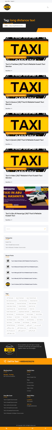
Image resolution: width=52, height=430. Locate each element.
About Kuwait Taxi (31, 377)
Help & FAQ (7, 1)
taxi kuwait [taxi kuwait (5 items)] (34, 322)
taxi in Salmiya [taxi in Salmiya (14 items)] (40, 319)
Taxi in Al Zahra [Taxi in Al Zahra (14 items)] (39, 314)
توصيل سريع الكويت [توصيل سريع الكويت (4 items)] (10, 327)
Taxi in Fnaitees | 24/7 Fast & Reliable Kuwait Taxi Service (25, 65)
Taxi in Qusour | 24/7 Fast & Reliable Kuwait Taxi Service (25, 103)
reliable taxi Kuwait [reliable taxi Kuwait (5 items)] (36, 311)
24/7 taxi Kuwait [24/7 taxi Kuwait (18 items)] (10, 298)
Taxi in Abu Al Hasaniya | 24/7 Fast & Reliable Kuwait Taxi (23, 214)
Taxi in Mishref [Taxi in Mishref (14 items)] (21, 319)
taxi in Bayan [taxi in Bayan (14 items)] (9, 317)
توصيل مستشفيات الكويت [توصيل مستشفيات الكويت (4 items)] (21, 327)
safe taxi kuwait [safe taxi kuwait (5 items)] (10, 314)
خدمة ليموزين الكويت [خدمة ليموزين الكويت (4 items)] (22, 330)
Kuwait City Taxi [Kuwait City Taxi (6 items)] (32, 306)
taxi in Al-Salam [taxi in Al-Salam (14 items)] (30, 314)
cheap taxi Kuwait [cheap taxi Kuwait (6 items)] (10, 303)
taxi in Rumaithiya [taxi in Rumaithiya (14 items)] (30, 319)
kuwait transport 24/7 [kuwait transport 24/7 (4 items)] (11, 311)
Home (6, 25)
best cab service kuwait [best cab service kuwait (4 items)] (12, 300)
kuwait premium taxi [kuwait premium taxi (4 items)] (11, 308)
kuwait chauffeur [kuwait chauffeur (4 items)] (22, 306)
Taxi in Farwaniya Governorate (11, 410)
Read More (8, 70)
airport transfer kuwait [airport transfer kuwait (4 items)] (31, 298)
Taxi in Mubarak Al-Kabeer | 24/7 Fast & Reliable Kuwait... (24, 266)
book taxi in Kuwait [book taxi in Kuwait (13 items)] (23, 300)
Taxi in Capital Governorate (10, 399)
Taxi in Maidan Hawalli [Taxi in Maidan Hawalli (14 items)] (11, 319)
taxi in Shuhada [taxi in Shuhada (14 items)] (26, 322)
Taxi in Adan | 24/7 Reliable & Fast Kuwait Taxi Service (24, 176)
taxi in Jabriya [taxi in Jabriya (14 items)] (34, 317)
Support (12, 1)
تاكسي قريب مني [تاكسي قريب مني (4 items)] (37, 325)
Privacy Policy (30, 385)
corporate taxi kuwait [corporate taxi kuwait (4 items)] (21, 303)
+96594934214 (26, 361)
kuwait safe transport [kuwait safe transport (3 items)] (22, 308)
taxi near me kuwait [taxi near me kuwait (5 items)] (11, 325)
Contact (29, 391)
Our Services (30, 382)
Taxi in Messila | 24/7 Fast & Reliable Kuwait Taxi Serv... (24, 278)
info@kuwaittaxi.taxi (32, 406)
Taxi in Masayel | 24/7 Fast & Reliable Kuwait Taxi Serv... (24, 272)
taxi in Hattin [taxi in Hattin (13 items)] (17, 317)
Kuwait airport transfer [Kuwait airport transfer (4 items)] (11, 306)
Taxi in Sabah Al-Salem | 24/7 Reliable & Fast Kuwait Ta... (24, 261)
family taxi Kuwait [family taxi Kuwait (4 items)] (32, 303)
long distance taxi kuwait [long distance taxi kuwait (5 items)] (24, 311)
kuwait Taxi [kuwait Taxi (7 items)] (32, 308)
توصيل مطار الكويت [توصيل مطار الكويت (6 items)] (32, 327)
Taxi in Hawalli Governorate (12, 244)
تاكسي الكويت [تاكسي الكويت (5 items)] (29, 325)
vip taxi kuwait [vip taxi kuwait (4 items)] (21, 325)
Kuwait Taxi (8, 242)
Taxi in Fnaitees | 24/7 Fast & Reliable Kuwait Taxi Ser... (24, 284)
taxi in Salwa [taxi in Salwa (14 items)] (9, 322)
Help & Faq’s (30, 388)
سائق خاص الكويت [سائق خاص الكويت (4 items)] (31, 330)
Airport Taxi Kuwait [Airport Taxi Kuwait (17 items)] (20, 298)
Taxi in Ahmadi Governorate (11, 408)
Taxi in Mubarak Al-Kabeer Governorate (16, 57)
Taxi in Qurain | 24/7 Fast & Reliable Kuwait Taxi (24, 140)
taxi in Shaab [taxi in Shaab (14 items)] (17, 322)
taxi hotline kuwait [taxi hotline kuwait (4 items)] (20, 314)
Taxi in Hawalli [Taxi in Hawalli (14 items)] (25, 317)
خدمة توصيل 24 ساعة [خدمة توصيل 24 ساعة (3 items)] (11, 330)
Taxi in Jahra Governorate (10, 405)
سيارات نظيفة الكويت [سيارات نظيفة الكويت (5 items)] (11, 333)
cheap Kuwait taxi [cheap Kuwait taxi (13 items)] (34, 300)
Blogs (28, 380)
